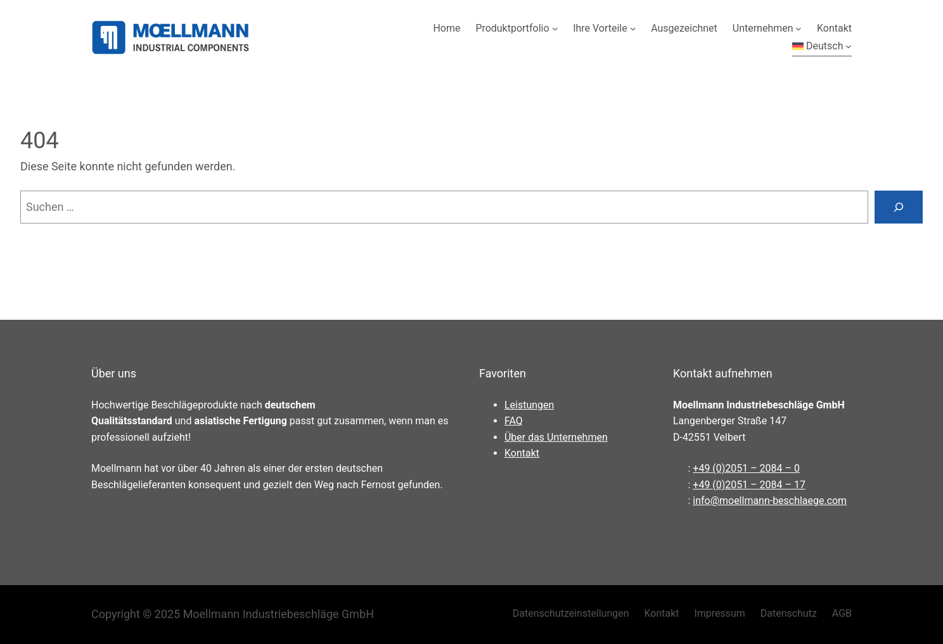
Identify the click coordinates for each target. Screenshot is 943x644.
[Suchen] (899, 207)
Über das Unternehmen (556, 437)
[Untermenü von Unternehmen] (798, 28)
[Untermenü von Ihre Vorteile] (633, 28)
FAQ (513, 421)
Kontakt (521, 453)
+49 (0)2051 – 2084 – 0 (746, 468)
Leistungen (529, 405)
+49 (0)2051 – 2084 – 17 (749, 485)
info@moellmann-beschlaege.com (770, 501)
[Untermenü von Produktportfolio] (555, 28)
